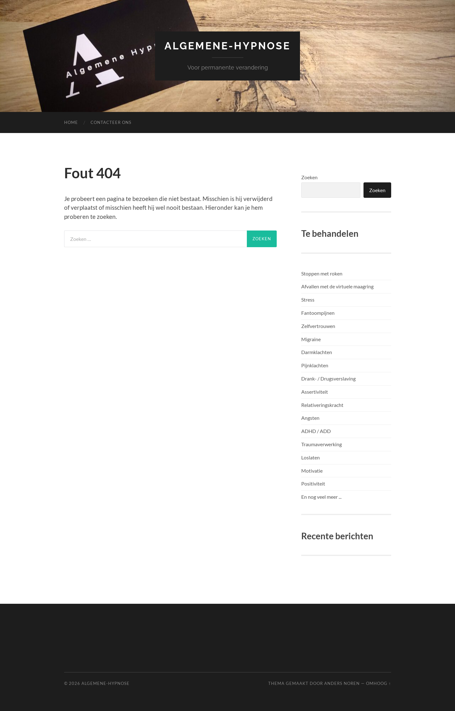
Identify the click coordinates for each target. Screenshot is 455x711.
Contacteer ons (111, 122)
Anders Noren (342, 683)
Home (71, 122)
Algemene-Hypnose (227, 46)
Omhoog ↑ (378, 683)
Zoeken (309, 177)
